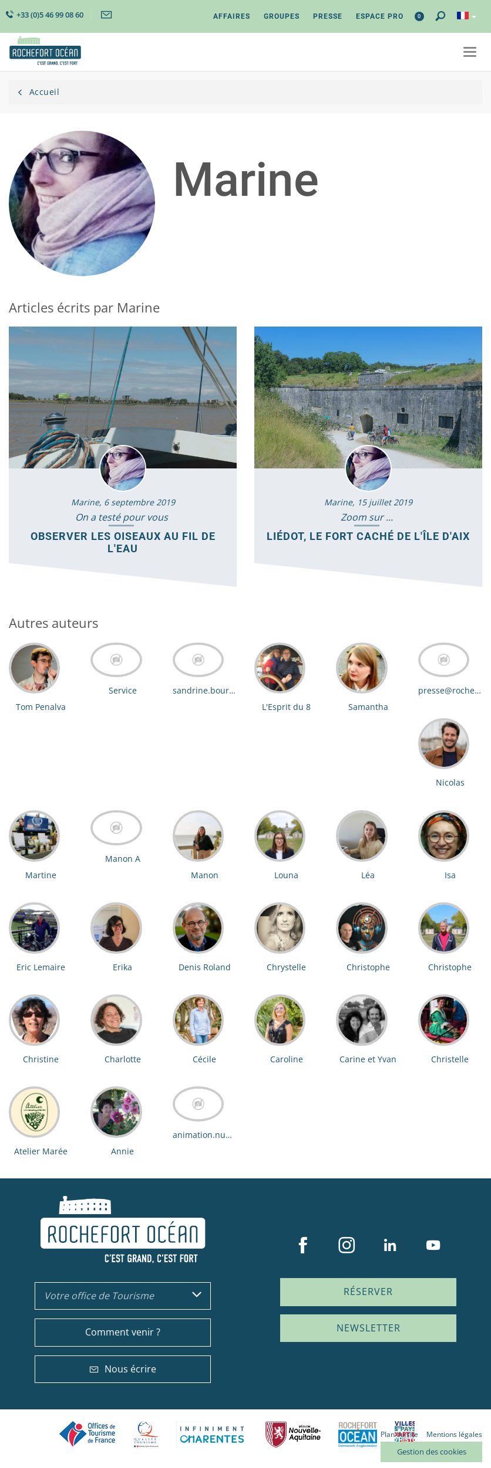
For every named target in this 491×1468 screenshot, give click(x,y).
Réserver (368, 1291)
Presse (327, 16)
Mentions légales (454, 1434)
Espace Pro (379, 16)
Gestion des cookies (431, 1451)
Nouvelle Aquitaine (293, 1434)
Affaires (231, 16)
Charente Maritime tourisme (212, 1434)
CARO (357, 1434)
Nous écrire (122, 1368)
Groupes (282, 16)
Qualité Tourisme (146, 1434)
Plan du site (399, 1434)
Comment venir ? (122, 1332)
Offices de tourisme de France (87, 1434)
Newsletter (369, 1327)
